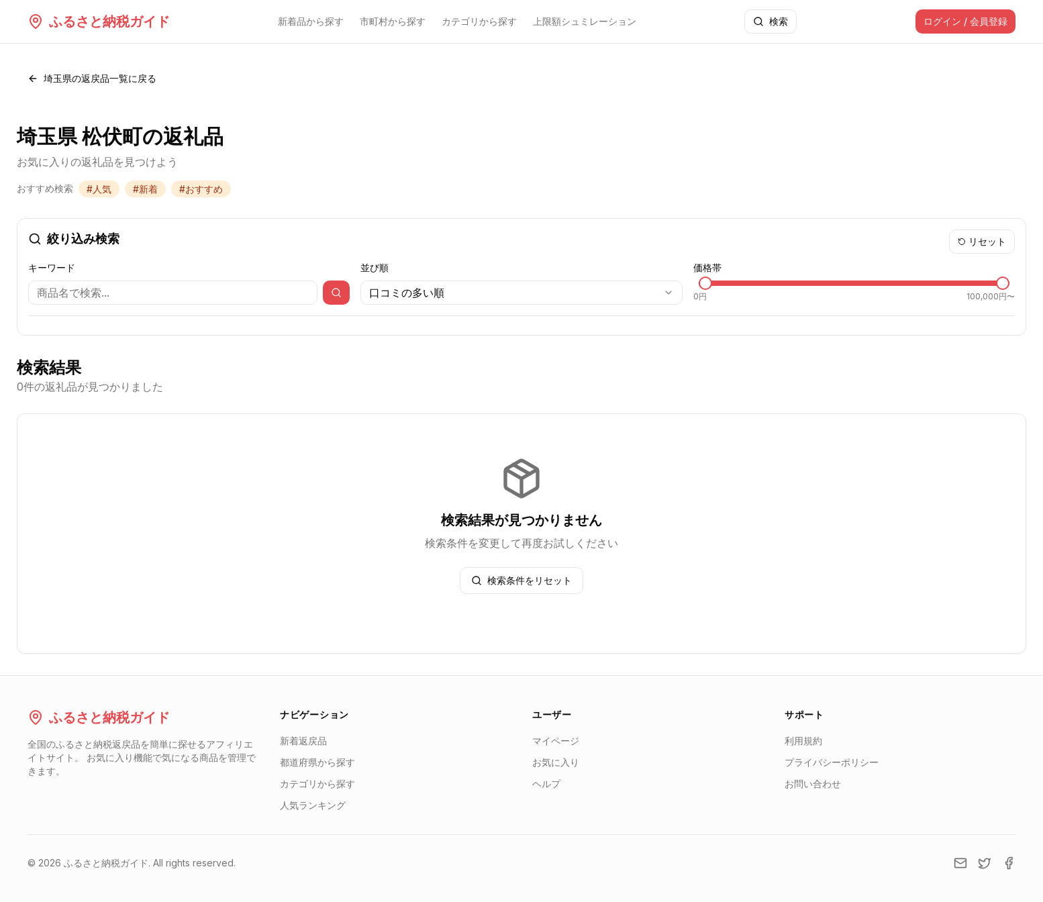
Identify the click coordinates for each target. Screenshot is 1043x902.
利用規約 (803, 740)
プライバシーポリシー (832, 762)
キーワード (51, 267)
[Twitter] (984, 863)
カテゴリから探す (479, 21)
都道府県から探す (317, 762)
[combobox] (521, 293)
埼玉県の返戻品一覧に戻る (92, 78)
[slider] (705, 283)
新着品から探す (311, 21)
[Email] (960, 863)
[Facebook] (1008, 863)
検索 (770, 21)
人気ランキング (313, 805)
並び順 (374, 267)
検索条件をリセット (521, 580)
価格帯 (707, 267)
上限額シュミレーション (584, 21)
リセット (982, 241)
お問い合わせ (813, 783)
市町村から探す (393, 21)
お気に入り (555, 762)
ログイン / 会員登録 (965, 21)
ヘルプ (546, 783)
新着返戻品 (303, 740)
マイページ (555, 740)
